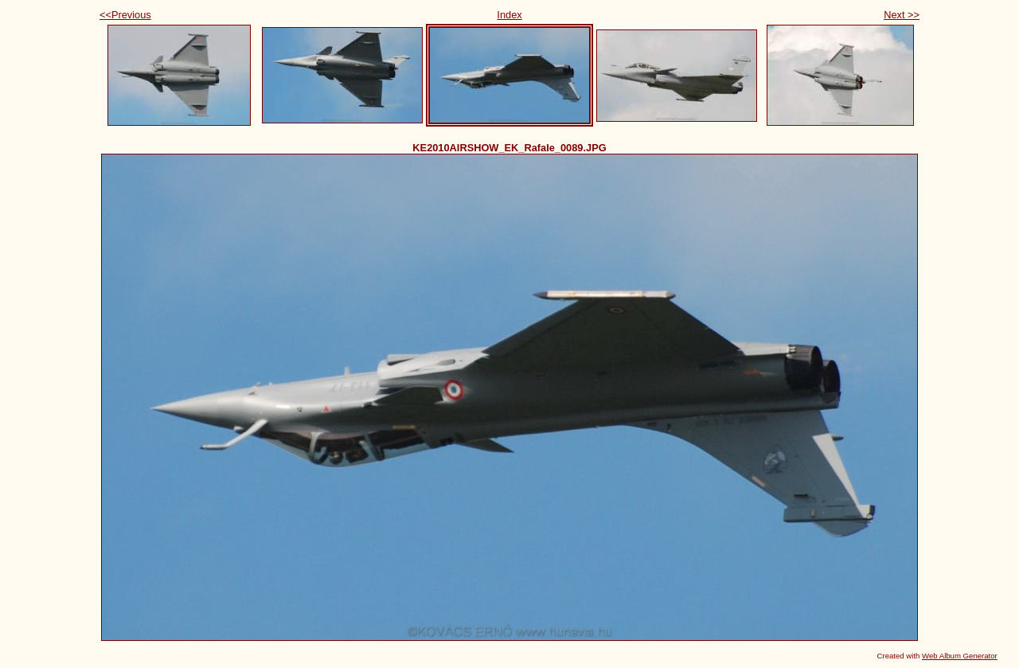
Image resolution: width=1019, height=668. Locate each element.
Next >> (901, 15)
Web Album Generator (960, 655)
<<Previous (125, 15)
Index (509, 15)
